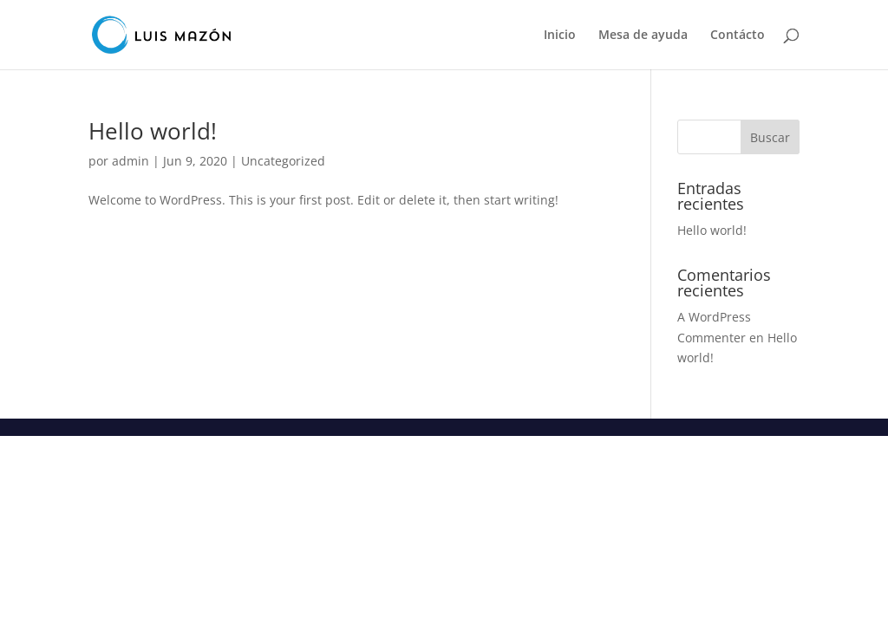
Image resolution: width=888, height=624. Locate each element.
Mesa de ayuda (643, 35)
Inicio (560, 35)
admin (130, 161)
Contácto (737, 35)
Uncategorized (283, 161)
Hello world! (152, 130)
